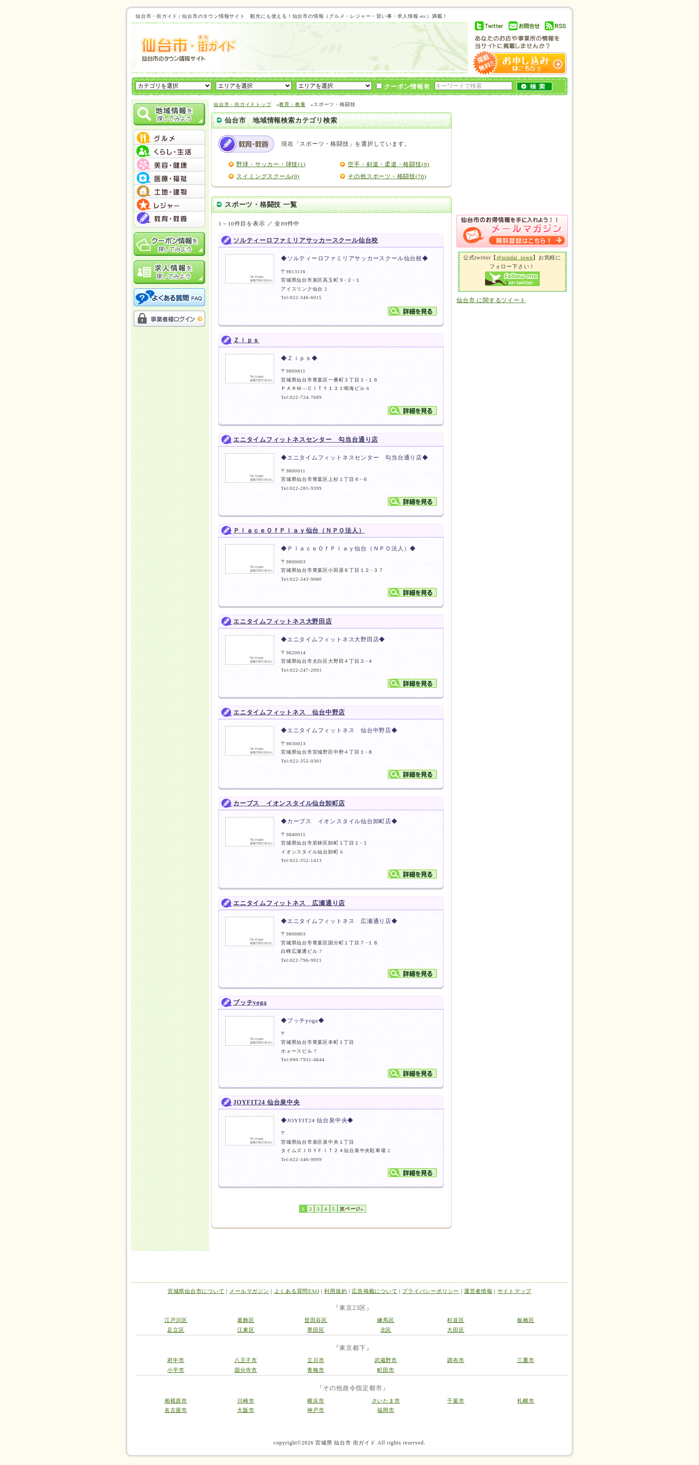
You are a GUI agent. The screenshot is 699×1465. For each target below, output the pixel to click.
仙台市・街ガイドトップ (242, 104)
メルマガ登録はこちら (512, 231)
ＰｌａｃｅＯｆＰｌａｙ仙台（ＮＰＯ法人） (299, 530)
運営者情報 (478, 1291)
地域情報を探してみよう (169, 114)
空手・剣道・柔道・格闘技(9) (388, 164)
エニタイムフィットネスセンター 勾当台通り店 (305, 439)
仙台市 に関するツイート (491, 300)
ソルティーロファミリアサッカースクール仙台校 (305, 240)
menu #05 (169, 191)
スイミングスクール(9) (268, 176)
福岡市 (385, 1410)
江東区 (245, 1330)
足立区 (175, 1330)
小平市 (175, 1370)
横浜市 (315, 1401)
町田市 (385, 1370)
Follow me (512, 279)
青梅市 (315, 1370)
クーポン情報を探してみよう (169, 244)
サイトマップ (515, 1291)
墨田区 (315, 1330)
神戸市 (315, 1410)
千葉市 (455, 1401)
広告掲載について (374, 1291)
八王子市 (245, 1360)
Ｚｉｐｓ (246, 340)
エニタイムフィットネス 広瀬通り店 (289, 903)
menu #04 (169, 178)
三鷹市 (525, 1360)
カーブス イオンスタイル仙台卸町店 (289, 803)
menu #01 (169, 138)
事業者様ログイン (169, 319)
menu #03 (169, 165)
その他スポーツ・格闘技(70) (387, 176)
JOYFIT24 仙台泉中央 (266, 1102)
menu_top (169, 131)
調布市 (455, 1360)
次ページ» (351, 1208)
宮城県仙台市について (196, 1291)
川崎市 (245, 1401)
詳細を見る (412, 311)
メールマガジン (249, 1291)
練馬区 (385, 1320)
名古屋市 (175, 1410)
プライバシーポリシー (430, 1291)
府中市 (175, 1360)
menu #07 (169, 218)
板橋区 (525, 1320)
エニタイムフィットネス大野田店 (282, 621)
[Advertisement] (351, 47)
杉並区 (455, 1320)
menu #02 (169, 151)
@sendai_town (515, 257)
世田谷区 (315, 1320)
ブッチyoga (250, 1002)
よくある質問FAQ (297, 1291)
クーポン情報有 (403, 86)
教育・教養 (292, 104)
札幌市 (525, 1401)
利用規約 (335, 1291)
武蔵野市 (385, 1360)
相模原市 (175, 1401)
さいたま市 (386, 1401)
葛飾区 (245, 1320)
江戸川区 (175, 1320)
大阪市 (245, 1410)
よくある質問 (169, 297)
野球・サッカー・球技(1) (270, 164)
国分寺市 (245, 1370)
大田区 (455, 1330)
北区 (386, 1330)
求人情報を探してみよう (169, 272)
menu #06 (169, 205)
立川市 (315, 1360)
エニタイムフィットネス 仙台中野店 (289, 712)
